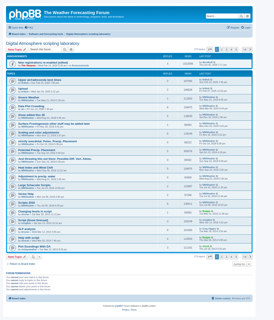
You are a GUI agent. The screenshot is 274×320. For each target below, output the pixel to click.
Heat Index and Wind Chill (35, 167)
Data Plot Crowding (31, 106)
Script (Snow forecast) (33, 220)
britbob (25, 82)
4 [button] (231, 49)
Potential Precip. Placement (36, 150)
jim (22, 109)
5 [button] (236, 49)
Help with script (28, 237)
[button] (210, 49)
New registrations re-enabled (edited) (43, 62)
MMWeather (27, 100)
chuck (206, 246)
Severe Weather (28, 97)
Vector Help (26, 194)
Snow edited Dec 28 (31, 115)
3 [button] (226, 49)
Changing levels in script (35, 211)
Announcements (80, 65)
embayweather (29, 249)
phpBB (118, 306)
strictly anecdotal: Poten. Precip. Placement (47, 141)
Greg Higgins (209, 228)
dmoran (25, 214)
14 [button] (244, 49)
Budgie (206, 211)
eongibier (26, 223)
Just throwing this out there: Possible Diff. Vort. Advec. (55, 158)
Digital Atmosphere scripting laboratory (42, 43)
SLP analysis (27, 229)
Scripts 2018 (26, 202)
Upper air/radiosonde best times (39, 79)
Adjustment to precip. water (36, 176)
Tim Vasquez (28, 65)
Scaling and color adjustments (38, 132)
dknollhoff (208, 62)
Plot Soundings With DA (34, 246)
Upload (23, 88)
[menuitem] (28, 27)
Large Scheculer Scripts (34, 185)
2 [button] (221, 49)
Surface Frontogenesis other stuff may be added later (54, 123)
